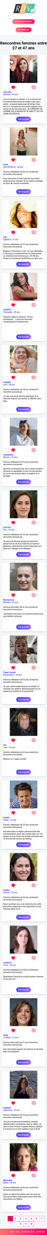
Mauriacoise (8, 600)
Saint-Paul (7, 1110)
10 (31, 1224)
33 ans (11, 530)
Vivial (5, 164)
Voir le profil (23, 119)
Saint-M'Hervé (9, 167)
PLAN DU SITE (28, 1232)
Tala (5, 237)
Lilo (4, 745)
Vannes (6, 892)
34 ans (17, 1110)
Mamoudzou (8, 675)
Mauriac (6, 602)
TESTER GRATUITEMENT (23, 21)
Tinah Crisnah (9, 672)
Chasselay (7, 312)
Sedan (6, 820)
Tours (5, 965)
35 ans (13, 820)
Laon (5, 747)
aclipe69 (7, 382)
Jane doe (7, 92)
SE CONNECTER (23, 30)
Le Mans (7, 1037)
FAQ (12, 1232)
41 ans (15, 1037)
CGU (18, 1232)
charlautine (8, 455)
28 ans (13, 965)
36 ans (14, 892)
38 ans (12, 384)
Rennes (6, 457)
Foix (5, 530)
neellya (6, 890)
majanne (7, 1108)
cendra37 (7, 962)
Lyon (5, 384)
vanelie (6, 817)
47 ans (15, 602)
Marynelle (7, 1180)
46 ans (20, 167)
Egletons (7, 239)
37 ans (15, 239)
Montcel (6, 94)
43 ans (15, 94)
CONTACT (40, 1232)
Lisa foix (7, 527)
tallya (5, 1035)
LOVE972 (7, 309)
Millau (6, 1182)
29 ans (14, 457)
